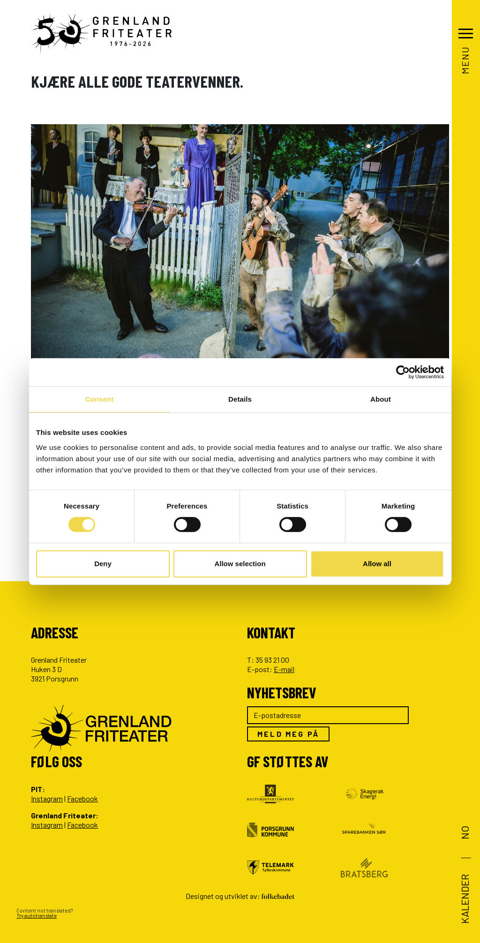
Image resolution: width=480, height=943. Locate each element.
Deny (103, 564)
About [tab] (380, 399)
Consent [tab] (99, 399)
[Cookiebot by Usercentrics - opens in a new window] (403, 372)
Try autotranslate (36, 916)
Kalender (464, 899)
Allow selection (239, 564)
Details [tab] (240, 399)
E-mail (284, 669)
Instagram (47, 798)
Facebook (82, 798)
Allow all (377, 564)
